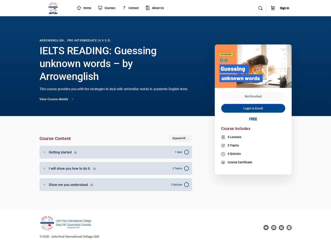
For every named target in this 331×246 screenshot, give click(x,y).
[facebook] (273, 227)
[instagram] (281, 227)
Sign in (284, 8)
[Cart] (273, 8)
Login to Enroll (253, 108)
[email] (266, 227)
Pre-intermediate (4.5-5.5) (89, 40)
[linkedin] (289, 227)
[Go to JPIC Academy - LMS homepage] (53, 8)
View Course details (57, 99)
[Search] (260, 8)
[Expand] (45, 152)
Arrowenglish (52, 40)
